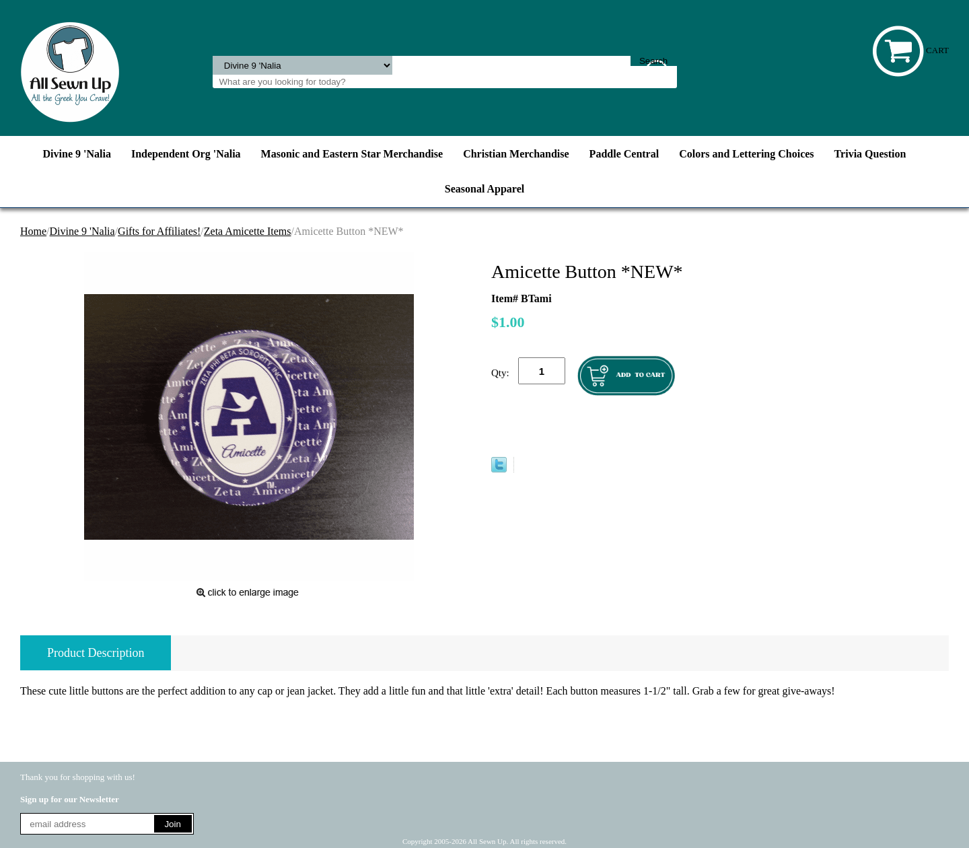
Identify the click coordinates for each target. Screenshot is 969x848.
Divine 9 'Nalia (77, 154)
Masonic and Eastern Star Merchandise (352, 154)
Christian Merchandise (516, 154)
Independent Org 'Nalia (186, 154)
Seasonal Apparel (484, 189)
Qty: (500, 372)
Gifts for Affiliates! (159, 231)
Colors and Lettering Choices (746, 154)
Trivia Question (870, 154)
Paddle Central (624, 154)
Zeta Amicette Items (247, 231)
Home (33, 231)
